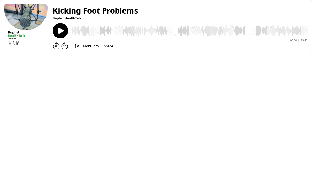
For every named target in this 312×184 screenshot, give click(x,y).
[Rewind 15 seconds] (56, 46)
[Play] (60, 30)
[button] (95, 10)
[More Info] (90, 46)
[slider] (190, 30)
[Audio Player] (190, 30)
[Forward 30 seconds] (64, 46)
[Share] (108, 46)
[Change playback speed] (77, 46)
